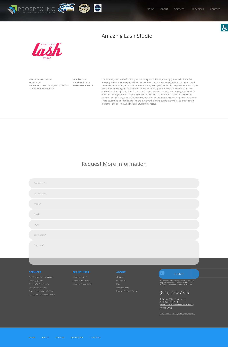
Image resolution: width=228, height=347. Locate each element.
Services (179, 9)
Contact (215, 9)
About (164, 9)
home (32, 337)
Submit (179, 320)
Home (150, 9)
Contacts (95, 337)
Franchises (197, 9)
